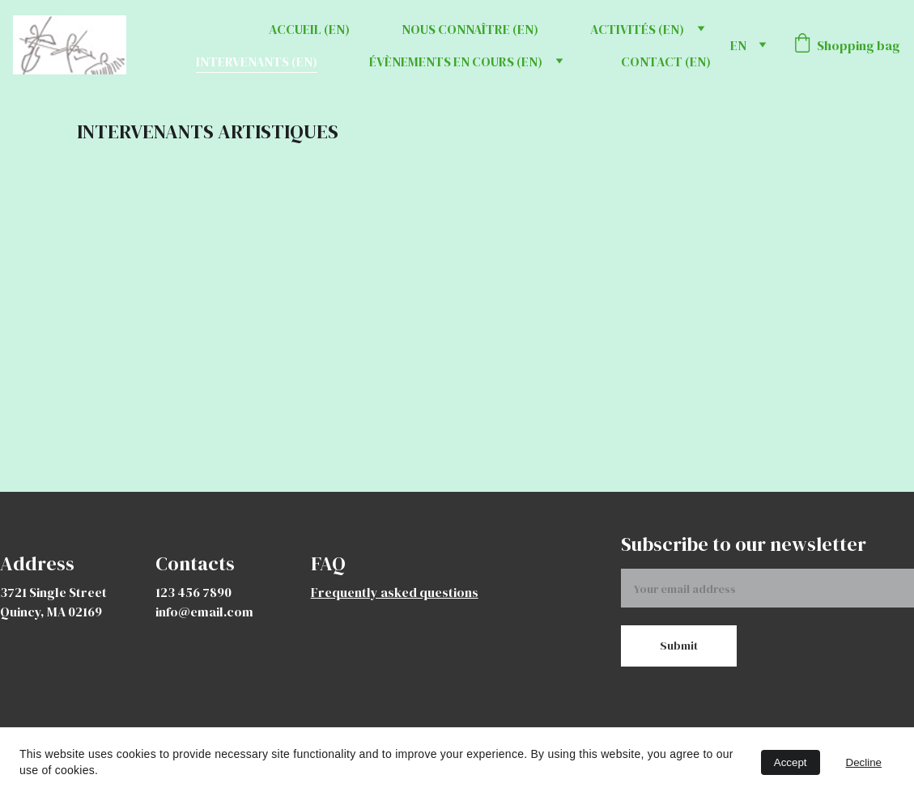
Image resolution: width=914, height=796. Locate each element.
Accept (790, 762)
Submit (679, 645)
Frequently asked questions (394, 592)
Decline (864, 762)
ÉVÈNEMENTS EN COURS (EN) (455, 61)
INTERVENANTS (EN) (256, 61)
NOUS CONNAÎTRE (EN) (470, 29)
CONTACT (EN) (666, 61)
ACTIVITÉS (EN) (637, 29)
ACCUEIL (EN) (309, 29)
